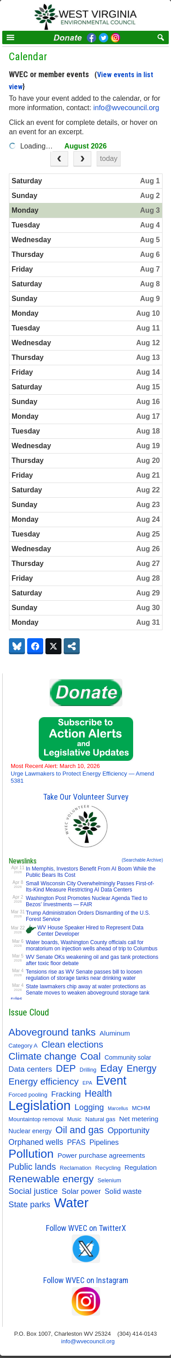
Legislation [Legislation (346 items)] (39, 1105)
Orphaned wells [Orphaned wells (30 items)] (35, 1142)
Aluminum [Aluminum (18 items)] (115, 1033)
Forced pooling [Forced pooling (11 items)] (27, 1094)
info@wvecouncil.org (127, 107)
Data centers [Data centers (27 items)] (30, 1069)
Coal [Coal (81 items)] (90, 1056)
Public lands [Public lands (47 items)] (32, 1167)
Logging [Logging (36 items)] (89, 1107)
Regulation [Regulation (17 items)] (141, 1167)
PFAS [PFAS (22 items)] (76, 1142)
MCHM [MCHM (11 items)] (141, 1108)
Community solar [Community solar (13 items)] (128, 1057)
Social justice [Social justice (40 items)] (33, 1191)
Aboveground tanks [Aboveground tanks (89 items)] (52, 1032)
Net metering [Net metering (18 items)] (139, 1119)
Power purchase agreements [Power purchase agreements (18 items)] (101, 1155)
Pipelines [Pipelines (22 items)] (104, 1142)
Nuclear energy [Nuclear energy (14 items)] (30, 1131)
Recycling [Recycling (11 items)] (108, 1167)
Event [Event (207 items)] (111, 1080)
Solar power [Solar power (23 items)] (81, 1191)
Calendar (28, 56)
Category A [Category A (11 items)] (22, 1045)
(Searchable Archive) (142, 860)
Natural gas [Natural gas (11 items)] (100, 1119)
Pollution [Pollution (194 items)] (31, 1153)
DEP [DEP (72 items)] (66, 1068)
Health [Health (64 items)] (98, 1093)
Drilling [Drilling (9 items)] (88, 1070)
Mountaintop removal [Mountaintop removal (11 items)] (35, 1119)
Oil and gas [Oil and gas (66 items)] (79, 1130)
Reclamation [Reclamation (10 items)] (75, 1167)
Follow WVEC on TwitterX (86, 1228)
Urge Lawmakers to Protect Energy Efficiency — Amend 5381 (82, 773)
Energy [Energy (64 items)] (141, 1068)
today (109, 158)
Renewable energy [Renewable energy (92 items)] (51, 1178)
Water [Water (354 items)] (71, 1202)
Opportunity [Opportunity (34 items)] (128, 1130)
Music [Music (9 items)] (74, 1119)
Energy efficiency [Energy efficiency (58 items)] (43, 1081)
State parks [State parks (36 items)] (29, 1204)
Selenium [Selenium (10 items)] (109, 1180)
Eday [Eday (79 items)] (111, 1068)
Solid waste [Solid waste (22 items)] (123, 1191)
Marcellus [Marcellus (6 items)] (118, 1108)
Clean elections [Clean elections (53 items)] (72, 1044)
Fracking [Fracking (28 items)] (66, 1094)
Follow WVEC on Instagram (85, 1280)
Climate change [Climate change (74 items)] (42, 1056)
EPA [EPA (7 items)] (87, 1083)
